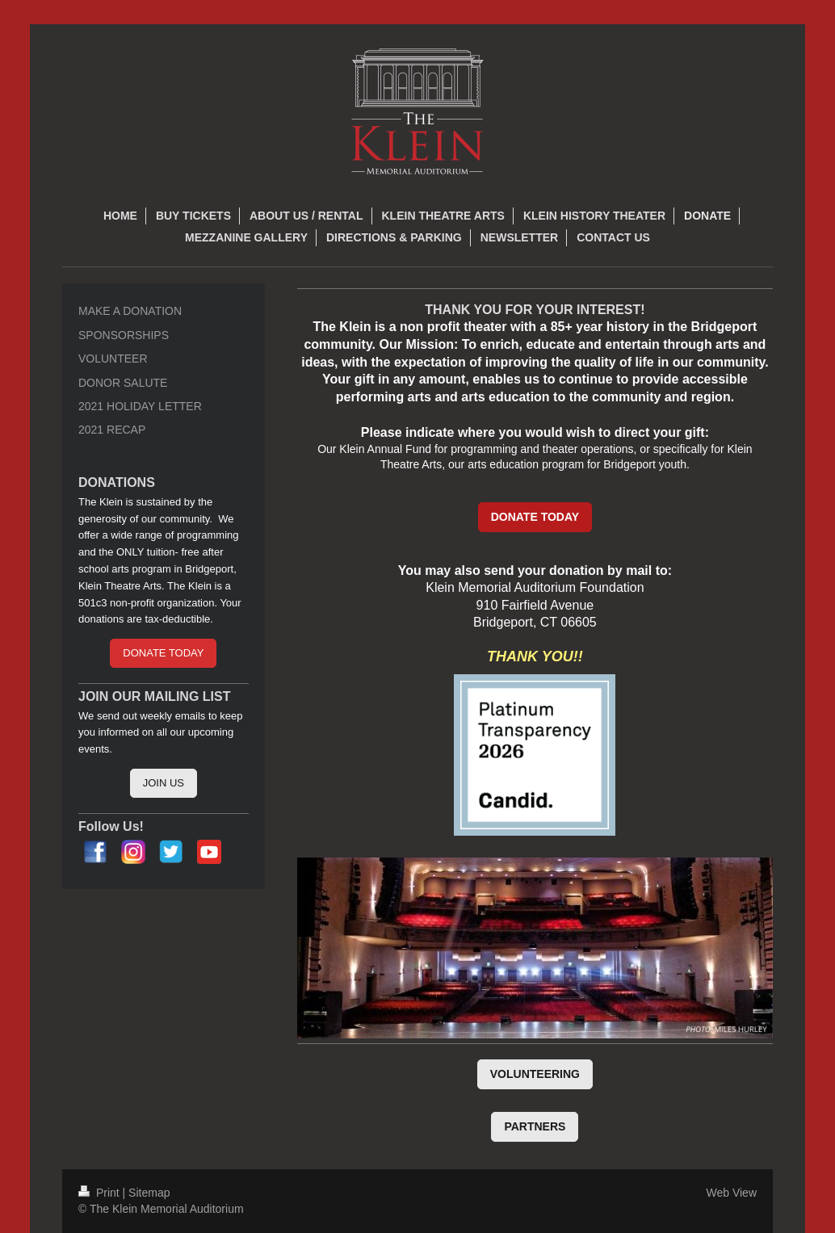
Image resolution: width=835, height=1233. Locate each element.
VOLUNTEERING (535, 1073)
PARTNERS (534, 1126)
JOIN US (163, 783)
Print (100, 1192)
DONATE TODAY (535, 516)
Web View (731, 1192)
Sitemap (149, 1192)
